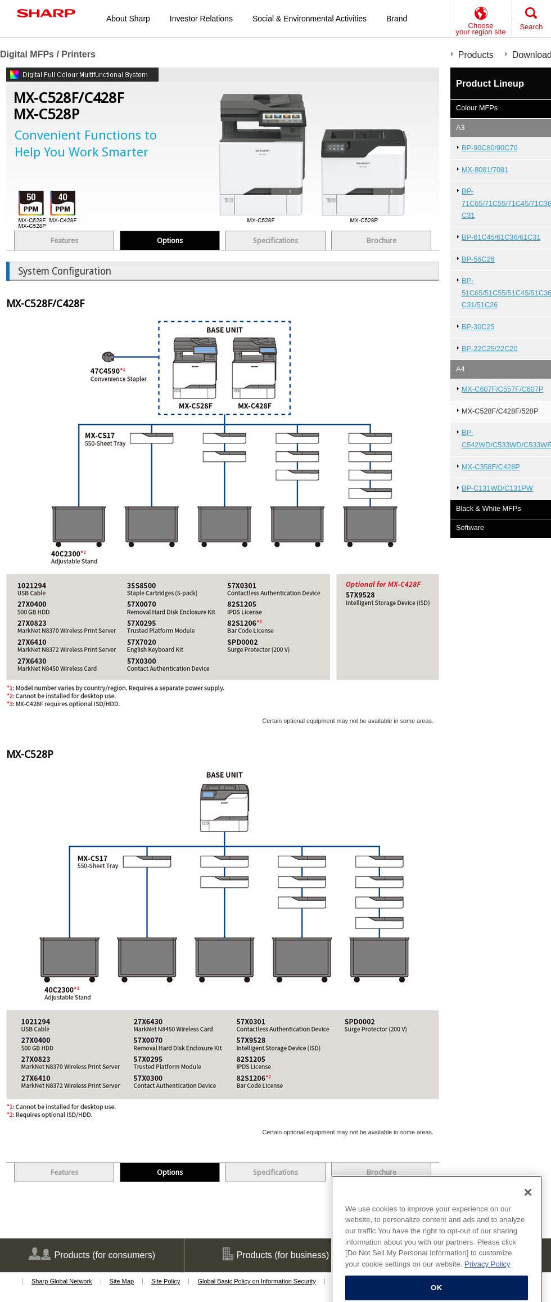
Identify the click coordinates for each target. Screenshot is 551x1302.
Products (476, 55)
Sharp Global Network (61, 1281)
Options (170, 240)
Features (64, 240)
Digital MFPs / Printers (48, 54)
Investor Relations (201, 18)
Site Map (122, 1281)
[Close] (528, 1201)
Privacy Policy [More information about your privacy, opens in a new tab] (487, 1274)
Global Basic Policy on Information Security (256, 1281)
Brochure (381, 240)
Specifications (275, 240)
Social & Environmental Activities (309, 18)
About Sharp (128, 18)
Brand (396, 18)
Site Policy (165, 1281)
